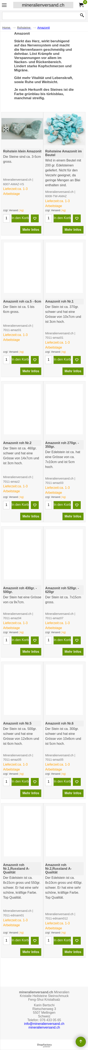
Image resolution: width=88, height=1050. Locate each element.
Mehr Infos (30, 228)
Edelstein (58, 900)
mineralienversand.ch (43, 5)
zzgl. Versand (10, 209)
